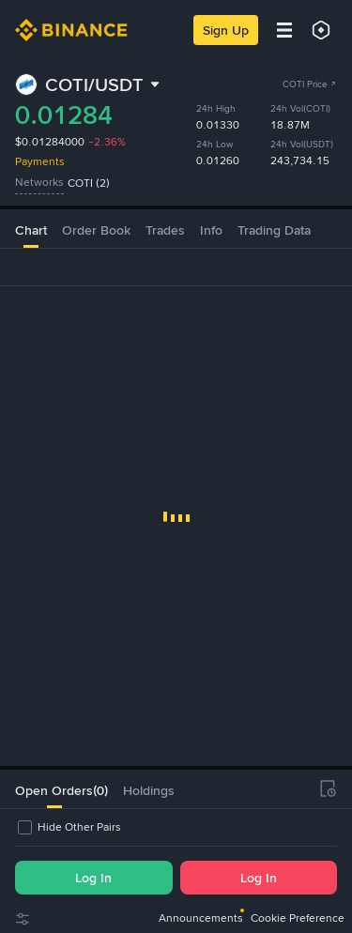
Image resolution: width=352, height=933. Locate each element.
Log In (93, 877)
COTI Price (310, 84)
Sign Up (226, 30)
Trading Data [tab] (274, 230)
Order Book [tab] (96, 230)
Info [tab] (211, 230)
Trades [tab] (165, 230)
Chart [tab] (31, 230)
